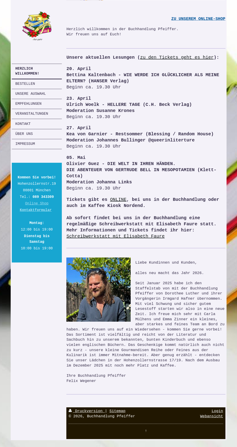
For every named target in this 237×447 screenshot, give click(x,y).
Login (217, 411)
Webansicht (211, 416)
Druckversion (87, 411)
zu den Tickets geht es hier (177, 57)
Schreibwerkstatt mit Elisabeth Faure (115, 236)
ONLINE (118, 199)
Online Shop (36, 204)
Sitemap (118, 411)
